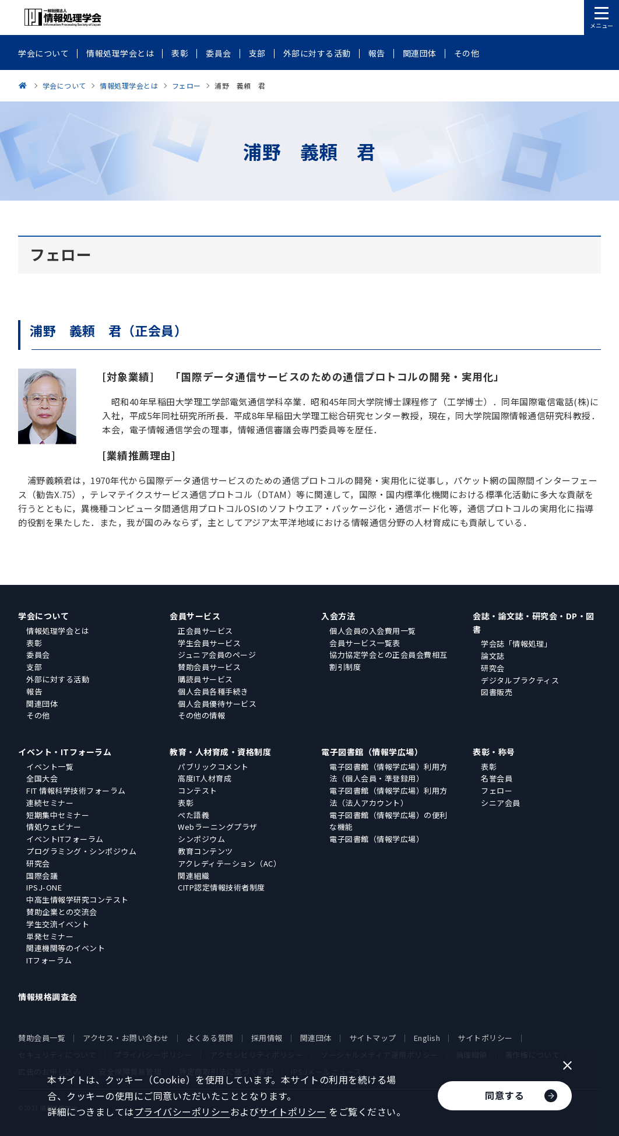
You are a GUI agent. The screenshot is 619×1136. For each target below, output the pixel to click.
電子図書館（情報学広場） (372, 752)
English (427, 1037)
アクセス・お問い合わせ (126, 1037)
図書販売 (496, 691)
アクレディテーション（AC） (229, 863)
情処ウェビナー (54, 826)
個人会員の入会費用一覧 (372, 630)
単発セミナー (49, 936)
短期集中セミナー (57, 815)
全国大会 (42, 778)
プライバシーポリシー (182, 1112)
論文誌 (493, 655)
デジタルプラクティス (520, 680)
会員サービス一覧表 (364, 642)
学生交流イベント (57, 924)
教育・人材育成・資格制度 (220, 752)
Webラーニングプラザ (218, 826)
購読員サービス (205, 679)
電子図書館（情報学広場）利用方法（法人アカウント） (388, 796)
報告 (34, 691)
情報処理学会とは (57, 630)
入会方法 (338, 616)
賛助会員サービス (209, 666)
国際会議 (42, 875)
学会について (43, 616)
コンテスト (197, 790)
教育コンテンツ (205, 851)
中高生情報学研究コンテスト (77, 899)
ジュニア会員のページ (217, 654)
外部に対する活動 (57, 679)
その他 (38, 715)
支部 (34, 666)
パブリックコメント (213, 766)
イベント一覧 (49, 766)
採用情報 (267, 1037)
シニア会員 (500, 802)
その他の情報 (201, 715)
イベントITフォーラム (65, 838)
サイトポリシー (485, 1037)
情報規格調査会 (48, 996)
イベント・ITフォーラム (64, 752)
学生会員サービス (209, 642)
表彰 (34, 642)
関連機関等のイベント (65, 947)
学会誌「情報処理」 (516, 643)
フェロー (496, 790)
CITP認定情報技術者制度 (221, 887)
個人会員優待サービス (217, 703)
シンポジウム (201, 838)
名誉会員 (496, 778)
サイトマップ (372, 1037)
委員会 (38, 654)
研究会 (493, 668)
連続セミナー (49, 802)
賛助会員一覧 (41, 1037)
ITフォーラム (49, 960)
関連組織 (193, 875)
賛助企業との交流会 (61, 911)
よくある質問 (210, 1037)
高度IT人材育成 (204, 778)
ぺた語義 (193, 815)
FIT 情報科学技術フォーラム (76, 790)
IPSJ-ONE (44, 887)
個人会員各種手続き (213, 691)
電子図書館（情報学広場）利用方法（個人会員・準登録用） (388, 772)
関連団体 (42, 703)
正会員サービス (205, 630)
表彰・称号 (494, 752)
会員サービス (195, 616)
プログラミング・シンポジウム (81, 851)
